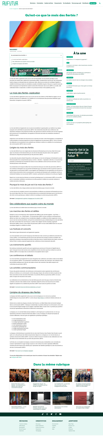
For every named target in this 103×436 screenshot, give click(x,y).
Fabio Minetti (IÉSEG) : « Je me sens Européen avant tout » (18, 407)
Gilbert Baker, (40, 297)
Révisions (33, 3)
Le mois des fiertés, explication (19, 59)
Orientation (40, 3)
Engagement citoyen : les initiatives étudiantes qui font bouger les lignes (40, 385)
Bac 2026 (93, 3)
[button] (100, 3)
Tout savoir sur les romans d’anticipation (61, 407)
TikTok (19, 357)
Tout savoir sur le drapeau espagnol (24, 350)
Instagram (14, 357)
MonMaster (85, 3)
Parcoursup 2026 (76, 3)
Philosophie (69, 56)
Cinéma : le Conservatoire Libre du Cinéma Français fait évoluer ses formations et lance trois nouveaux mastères (79, 108)
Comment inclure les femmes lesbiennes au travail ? (28, 287)
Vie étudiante (67, 3)
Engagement (15, 8)
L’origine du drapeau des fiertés (20, 63)
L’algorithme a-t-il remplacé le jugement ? (76, 59)
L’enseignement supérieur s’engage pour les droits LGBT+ (29, 198)
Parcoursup (69, 112)
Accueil (10, 8)
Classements (58, 3)
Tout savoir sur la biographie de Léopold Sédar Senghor (83, 407)
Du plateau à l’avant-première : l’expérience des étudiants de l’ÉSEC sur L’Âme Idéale (83, 385)
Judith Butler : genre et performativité (75, 93)
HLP (68, 62)
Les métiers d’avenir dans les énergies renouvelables (79, 80)
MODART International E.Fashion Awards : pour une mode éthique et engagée (40, 408)
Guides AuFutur (48, 3)
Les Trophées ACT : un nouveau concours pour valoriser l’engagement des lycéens (62, 385)
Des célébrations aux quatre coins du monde (23, 61)
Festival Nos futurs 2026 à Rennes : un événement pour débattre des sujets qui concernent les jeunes (18, 385)
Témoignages (70, 70)
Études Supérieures (71, 103)
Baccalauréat (70, 96)
